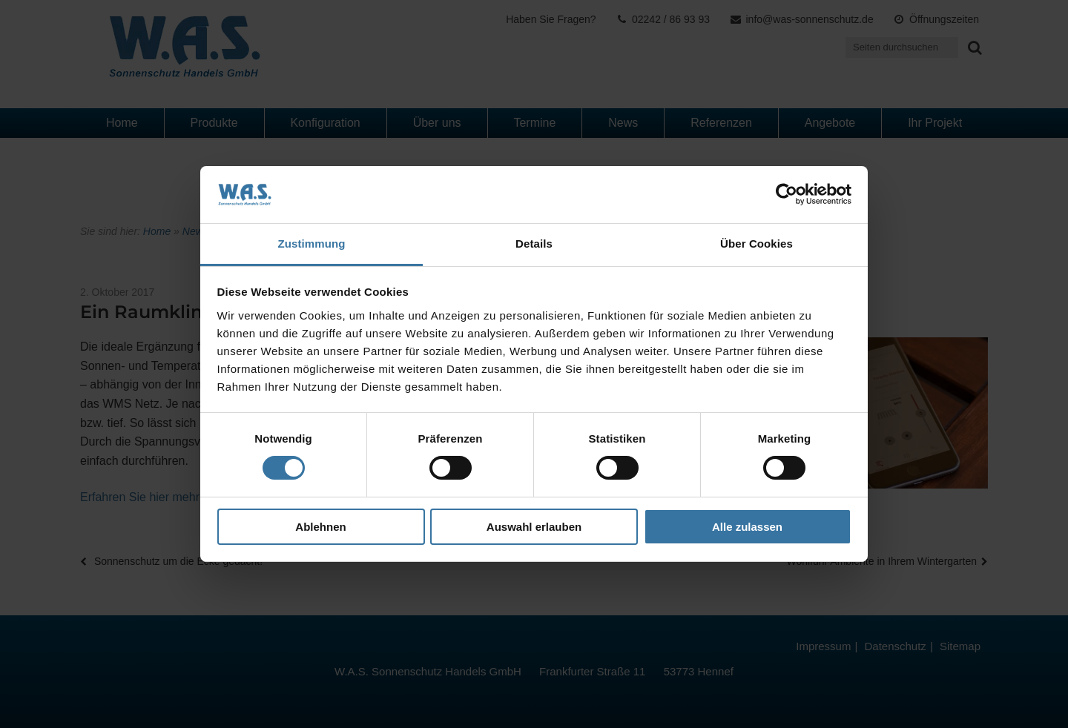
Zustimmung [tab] (312, 243)
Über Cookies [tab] (756, 243)
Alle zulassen (747, 526)
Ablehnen (320, 526)
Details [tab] (534, 243)
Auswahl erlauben (534, 526)
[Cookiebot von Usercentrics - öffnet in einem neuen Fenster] (786, 194)
